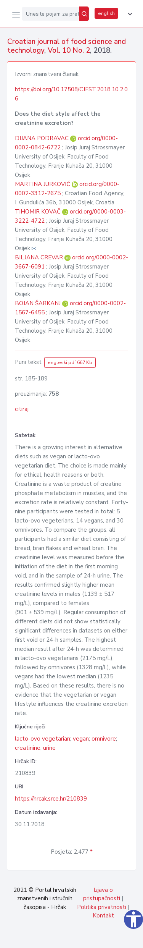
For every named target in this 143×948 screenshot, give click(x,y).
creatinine (27, 748)
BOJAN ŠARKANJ (38, 303)
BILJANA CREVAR (39, 257)
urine (49, 748)
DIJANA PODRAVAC (42, 138)
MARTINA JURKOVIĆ (43, 184)
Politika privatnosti (101, 907)
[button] (128, 14)
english (106, 13)
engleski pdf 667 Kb (70, 362)
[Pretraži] (84, 13)
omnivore (104, 739)
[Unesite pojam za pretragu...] (50, 13)
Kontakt (103, 915)
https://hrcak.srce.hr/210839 (51, 798)
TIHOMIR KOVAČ (38, 211)
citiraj (22, 409)
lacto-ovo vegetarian (42, 739)
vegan (81, 739)
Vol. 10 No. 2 (69, 50)
